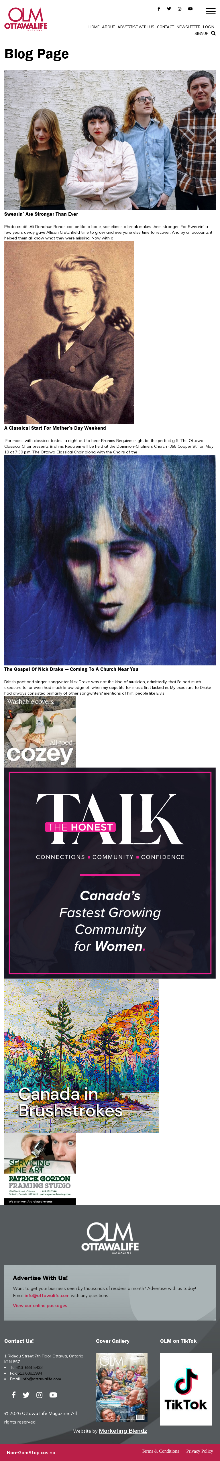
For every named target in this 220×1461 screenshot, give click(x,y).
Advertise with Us (135, 27)
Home (94, 27)
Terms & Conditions (160, 1451)
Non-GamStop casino (31, 1452)
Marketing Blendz (123, 1430)
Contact (165, 27)
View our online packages (40, 1305)
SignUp (202, 33)
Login (208, 27)
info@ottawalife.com (47, 1295)
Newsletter (189, 27)
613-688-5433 (29, 1367)
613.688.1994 (29, 1373)
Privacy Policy (199, 1451)
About (108, 27)
